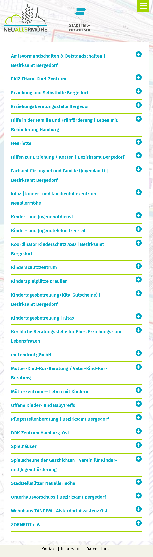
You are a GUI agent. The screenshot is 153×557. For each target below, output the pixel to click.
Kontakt (48, 549)
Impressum (71, 549)
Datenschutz (98, 549)
